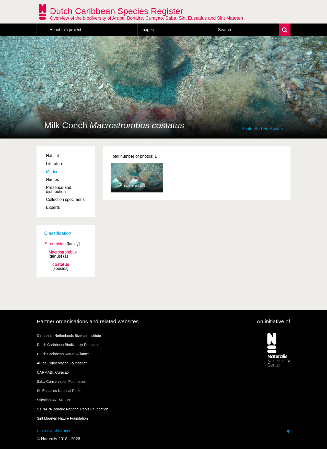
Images (147, 30)
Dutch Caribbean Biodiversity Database (68, 345)
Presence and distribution (58, 189)
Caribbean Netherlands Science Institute (69, 335)
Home (42, 30)
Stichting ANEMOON (53, 400)
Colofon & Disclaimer (54, 431)
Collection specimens (65, 199)
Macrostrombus (63, 252)
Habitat (52, 156)
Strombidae (55, 244)
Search (224, 30)
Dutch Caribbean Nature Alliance (63, 354)
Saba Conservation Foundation (61, 381)
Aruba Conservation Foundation (62, 363)
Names (52, 179)
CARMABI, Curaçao (53, 372)
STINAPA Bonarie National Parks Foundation (72, 409)
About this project (65, 30)
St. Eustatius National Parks (59, 391)
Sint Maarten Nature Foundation (62, 418)
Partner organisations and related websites (88, 321)
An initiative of (273, 321)
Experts (53, 207)
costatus (60, 264)
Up (288, 431)
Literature (54, 164)
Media (51, 171)
